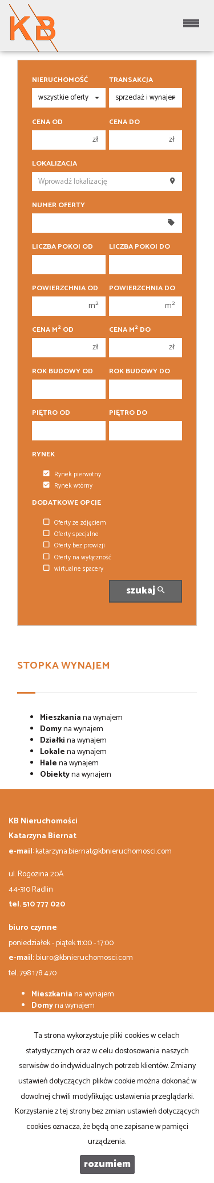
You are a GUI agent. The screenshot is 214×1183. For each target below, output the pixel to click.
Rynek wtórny (67, 486)
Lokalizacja (54, 164)
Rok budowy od (62, 371)
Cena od (47, 122)
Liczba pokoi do (139, 247)
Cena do (124, 122)
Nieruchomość (60, 80)
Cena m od (53, 330)
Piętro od (51, 413)
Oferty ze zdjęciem (74, 523)
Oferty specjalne (71, 534)
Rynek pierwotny (72, 474)
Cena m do (130, 330)
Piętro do (128, 413)
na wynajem (81, 717)
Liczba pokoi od (62, 247)
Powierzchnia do (142, 288)
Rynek (43, 455)
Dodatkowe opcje (66, 503)
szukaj (145, 591)
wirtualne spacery (73, 569)
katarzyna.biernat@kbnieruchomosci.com (103, 851)
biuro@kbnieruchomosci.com (84, 957)
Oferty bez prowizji (74, 546)
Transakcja (131, 80)
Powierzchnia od (65, 288)
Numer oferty (58, 205)
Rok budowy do (139, 371)
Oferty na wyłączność (77, 558)
